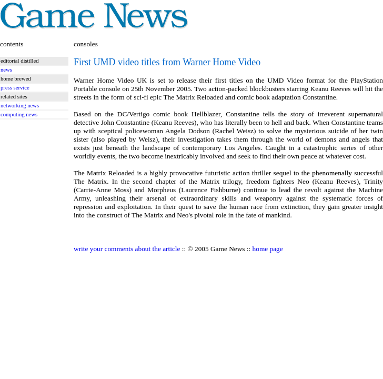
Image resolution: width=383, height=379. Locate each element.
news (6, 70)
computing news (19, 114)
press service (15, 88)
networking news (20, 105)
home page (268, 249)
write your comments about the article (127, 249)
